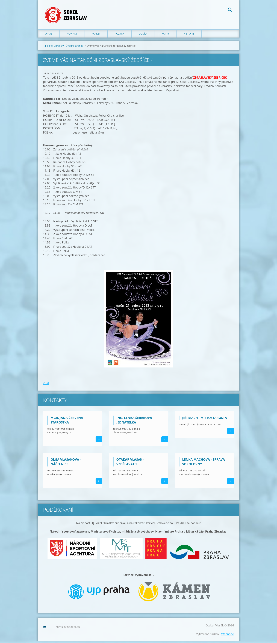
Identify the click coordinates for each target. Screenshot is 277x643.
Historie (189, 35)
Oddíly (143, 35)
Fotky (165, 35)
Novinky (72, 35)
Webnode (227, 636)
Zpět (46, 385)
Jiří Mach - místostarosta (204, 419)
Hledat (230, 10)
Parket (96, 35)
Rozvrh (119, 35)
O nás (48, 35)
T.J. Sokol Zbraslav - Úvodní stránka (63, 47)
